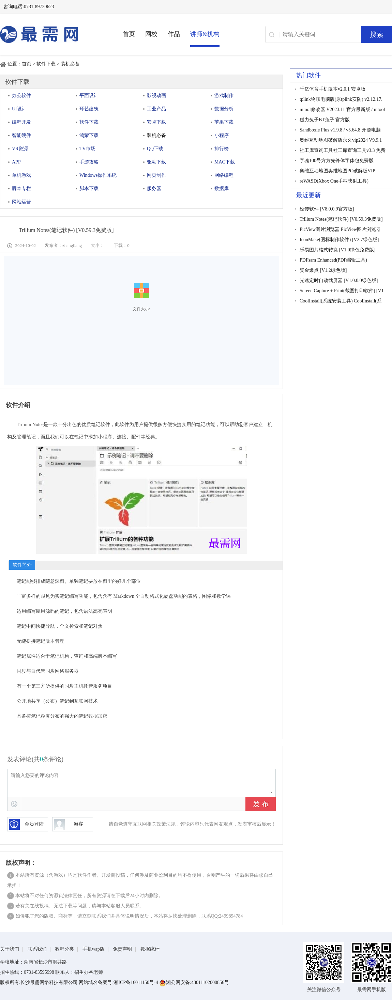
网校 (151, 34)
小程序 (221, 135)
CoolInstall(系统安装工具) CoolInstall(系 (340, 300)
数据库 (221, 188)
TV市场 (87, 148)
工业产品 (156, 108)
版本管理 (54, 641)
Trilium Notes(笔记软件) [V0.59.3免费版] (341, 219)
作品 (174, 34)
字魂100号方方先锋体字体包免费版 (337, 160)
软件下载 (46, 63)
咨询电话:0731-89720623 (28, 6)
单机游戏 (21, 175)
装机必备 (70, 63)
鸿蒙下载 (89, 135)
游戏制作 (223, 95)
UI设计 (19, 108)
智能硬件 (21, 135)
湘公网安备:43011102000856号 (194, 982)
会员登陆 (26, 824)
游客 (68, 824)
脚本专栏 (21, 188)
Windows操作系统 (98, 175)
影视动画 (156, 95)
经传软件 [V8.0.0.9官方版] (327, 209)
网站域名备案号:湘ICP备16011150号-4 (119, 982)
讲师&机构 (205, 34)
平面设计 (89, 95)
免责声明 (122, 949)
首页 (129, 34)
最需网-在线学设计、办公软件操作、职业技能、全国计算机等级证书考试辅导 (51, 34)
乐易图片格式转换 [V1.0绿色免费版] (337, 249)
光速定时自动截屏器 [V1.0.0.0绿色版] (339, 280)
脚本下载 (89, 188)
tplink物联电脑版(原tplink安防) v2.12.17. (341, 99)
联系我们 (37, 949)
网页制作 (156, 175)
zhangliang (72, 245)
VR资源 (20, 148)
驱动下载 (156, 162)
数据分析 (223, 108)
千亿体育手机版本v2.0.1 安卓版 (332, 89)
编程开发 (21, 122)
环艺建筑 (89, 108)
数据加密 (97, 716)
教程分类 (64, 949)
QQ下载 (155, 148)
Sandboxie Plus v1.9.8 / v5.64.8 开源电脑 (340, 129)
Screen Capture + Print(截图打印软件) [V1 (342, 290)
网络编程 (223, 175)
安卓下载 (156, 122)
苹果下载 (223, 122)
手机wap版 (93, 949)
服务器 (154, 188)
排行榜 (221, 148)
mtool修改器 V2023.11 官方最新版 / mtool (342, 109)
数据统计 (150, 949)
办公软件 (21, 95)
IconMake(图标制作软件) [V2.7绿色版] (339, 239)
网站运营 (21, 201)
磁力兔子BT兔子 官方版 (325, 119)
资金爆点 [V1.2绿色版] (323, 270)
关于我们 (9, 949)
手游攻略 (89, 162)
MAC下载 (224, 162)
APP (16, 162)
